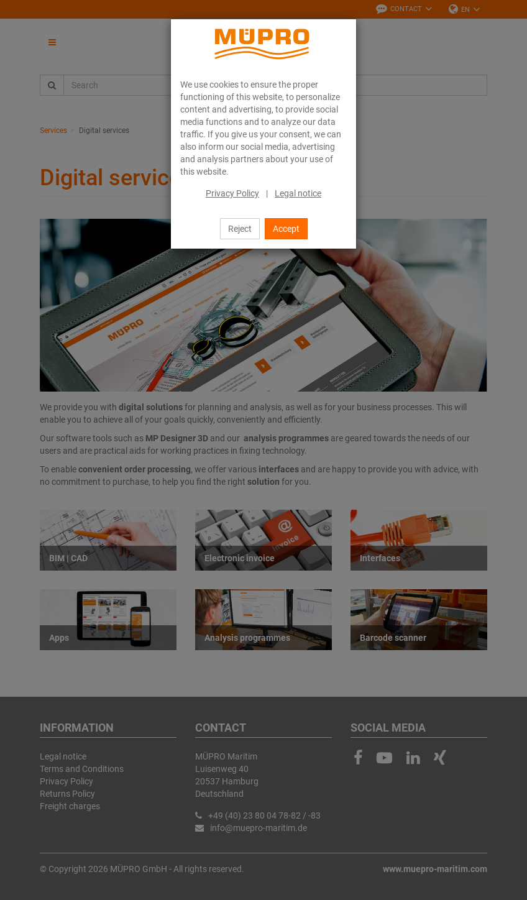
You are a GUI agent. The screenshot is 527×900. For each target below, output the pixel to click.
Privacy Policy (232, 193)
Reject (240, 229)
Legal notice (298, 193)
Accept (286, 229)
